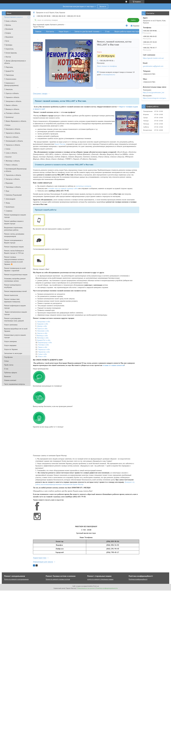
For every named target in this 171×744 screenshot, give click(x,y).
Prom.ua (96, 586)
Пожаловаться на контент (86, 588)
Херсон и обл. (42, 333)
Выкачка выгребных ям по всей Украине (15, 330)
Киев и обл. (42, 356)
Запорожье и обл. (43, 321)
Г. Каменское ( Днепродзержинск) (11, 84)
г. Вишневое (8, 37)
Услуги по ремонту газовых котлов (58, 579)
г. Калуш (7, 125)
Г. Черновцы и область (12, 187)
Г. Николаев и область (12, 129)
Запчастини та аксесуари (13, 353)
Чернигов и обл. (44, 352)
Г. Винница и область (11, 109)
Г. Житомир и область (12, 161)
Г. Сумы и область (10, 153)
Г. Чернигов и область (12, 133)
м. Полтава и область (11, 113)
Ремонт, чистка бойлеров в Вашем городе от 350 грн (14, 252)
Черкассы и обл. (44, 349)
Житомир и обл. (43, 338)
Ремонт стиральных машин (14, 247)
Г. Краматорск (9, 207)
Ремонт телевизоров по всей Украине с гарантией (15, 269)
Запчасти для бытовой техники (86, 31)
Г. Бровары (8, 45)
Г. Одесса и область (11, 93)
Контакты (50, 31)
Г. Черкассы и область (12, 145)
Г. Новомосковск (10, 79)
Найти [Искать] (133, 20)
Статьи (6, 361)
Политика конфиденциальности (107, 588)
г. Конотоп (8, 157)
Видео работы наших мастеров (127, 31)
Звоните (102, 6)
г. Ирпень (7, 25)
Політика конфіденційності (138, 579)
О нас (6, 369)
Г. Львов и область (10, 105)
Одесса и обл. (42, 328)
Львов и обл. (42, 347)
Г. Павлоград (9, 75)
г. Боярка (7, 33)
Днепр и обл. (42, 326)
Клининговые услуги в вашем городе (15, 336)
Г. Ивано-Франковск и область (15, 121)
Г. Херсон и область (11, 137)
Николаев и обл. (43, 331)
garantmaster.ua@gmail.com (153, 66)
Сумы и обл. (42, 354)
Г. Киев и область (10, 21)
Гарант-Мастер (60, 144)
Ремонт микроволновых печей (15, 291)
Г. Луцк (6, 191)
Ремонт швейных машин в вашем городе (13, 222)
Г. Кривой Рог (9, 71)
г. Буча (6, 41)
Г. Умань (7, 203)
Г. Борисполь (8, 49)
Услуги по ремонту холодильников (16, 579)
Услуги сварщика (10, 345)
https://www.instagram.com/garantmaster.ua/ (155, 98)
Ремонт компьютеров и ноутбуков (12, 286)
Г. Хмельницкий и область (13, 141)
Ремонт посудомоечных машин (15, 274)
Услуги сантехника (10, 325)
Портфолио (8, 357)
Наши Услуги (64, 31)
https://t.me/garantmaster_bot (153, 92)
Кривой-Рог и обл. (44, 340)
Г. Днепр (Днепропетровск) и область (15, 62)
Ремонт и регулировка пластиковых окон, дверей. (14, 319)
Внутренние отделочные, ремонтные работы (13, 228)
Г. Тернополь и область (12, 175)
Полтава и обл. (43, 345)
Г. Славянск (8, 211)
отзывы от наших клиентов (113, 365)
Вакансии (7, 376)
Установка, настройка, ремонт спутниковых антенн (15, 279)
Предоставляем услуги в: (13, 17)
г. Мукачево (8, 183)
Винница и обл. (42, 335)
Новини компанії (10, 380)
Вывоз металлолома (152, 31)
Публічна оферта (10, 372)
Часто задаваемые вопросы (14, 384)
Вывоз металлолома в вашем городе (15, 313)
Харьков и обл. (42, 324)
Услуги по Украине (11, 349)
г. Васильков (8, 29)
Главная (38, 31)
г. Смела (7, 149)
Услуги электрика (10, 341)
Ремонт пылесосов (11, 295)
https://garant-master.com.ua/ (153, 58)
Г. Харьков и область (11, 97)
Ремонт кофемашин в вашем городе (15, 306)
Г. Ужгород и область (12, 179)
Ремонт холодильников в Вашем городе (13, 241)
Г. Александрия (9, 199)
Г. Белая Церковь (10, 53)
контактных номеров (83, 186)
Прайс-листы (8, 365)
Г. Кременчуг (9, 117)
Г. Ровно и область (11, 165)
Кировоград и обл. (45, 342)
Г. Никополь (8, 89)
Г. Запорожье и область (12, 101)
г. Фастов (7, 57)
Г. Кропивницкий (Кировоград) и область (15, 170)
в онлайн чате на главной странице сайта (63, 188)
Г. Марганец (8, 67)
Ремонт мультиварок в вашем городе (15, 216)
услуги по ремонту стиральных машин (100, 579)
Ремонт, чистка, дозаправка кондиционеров (14, 235)
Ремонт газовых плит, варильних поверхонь (12, 300)
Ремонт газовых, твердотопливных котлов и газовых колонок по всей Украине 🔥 (14, 260)
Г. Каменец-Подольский (13, 195)
